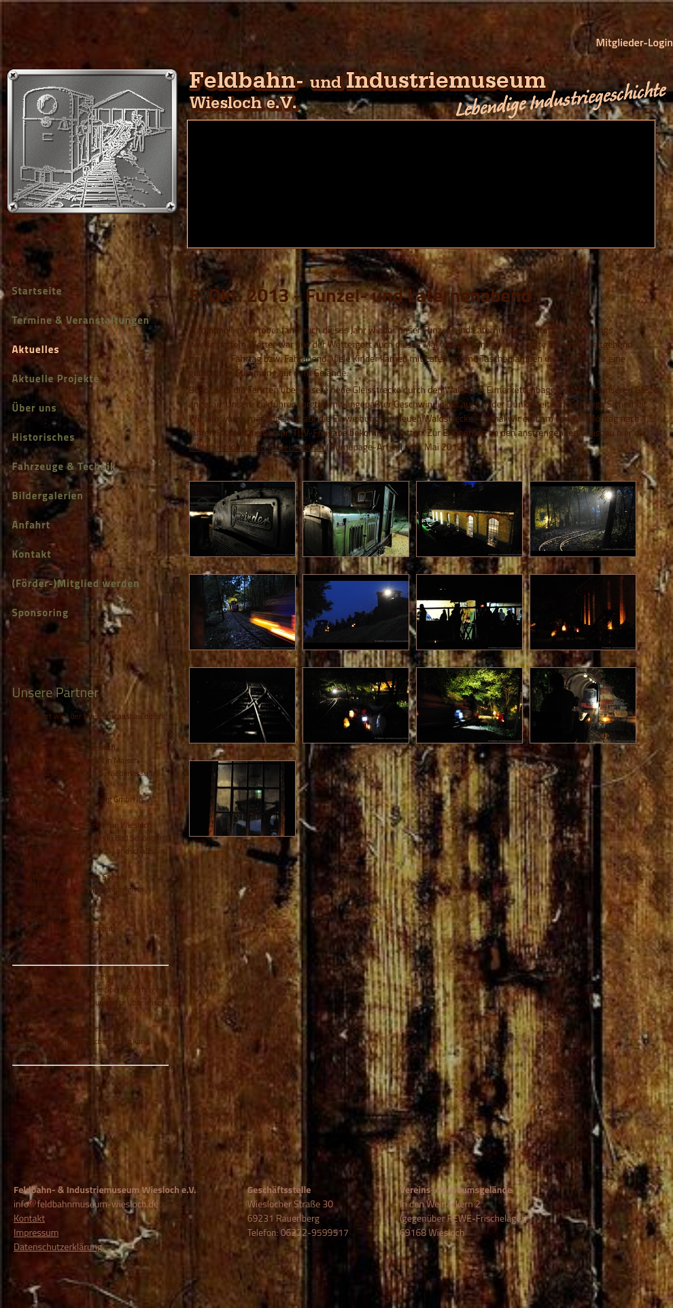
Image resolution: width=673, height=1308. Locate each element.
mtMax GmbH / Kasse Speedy (77, 876)
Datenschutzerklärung (58, 1246)
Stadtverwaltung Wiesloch (71, 747)
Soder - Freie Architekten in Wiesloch (89, 824)
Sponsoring (40, 612)
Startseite (37, 291)
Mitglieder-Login (634, 42)
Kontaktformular (40, 1015)
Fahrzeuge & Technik (64, 466)
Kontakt (32, 554)
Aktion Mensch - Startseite (72, 928)
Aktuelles (36, 349)
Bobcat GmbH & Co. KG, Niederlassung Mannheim (91, 779)
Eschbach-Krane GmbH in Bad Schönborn (96, 837)
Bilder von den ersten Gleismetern (257, 446)
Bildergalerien (48, 495)
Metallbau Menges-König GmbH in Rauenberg (84, 805)
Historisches (43, 437)
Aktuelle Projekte (56, 378)
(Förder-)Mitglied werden (76, 583)
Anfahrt (31, 525)
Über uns (34, 408)
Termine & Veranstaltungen (81, 320)
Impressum (36, 1232)
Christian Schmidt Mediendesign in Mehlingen (85, 896)
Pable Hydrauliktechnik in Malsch (82, 760)
